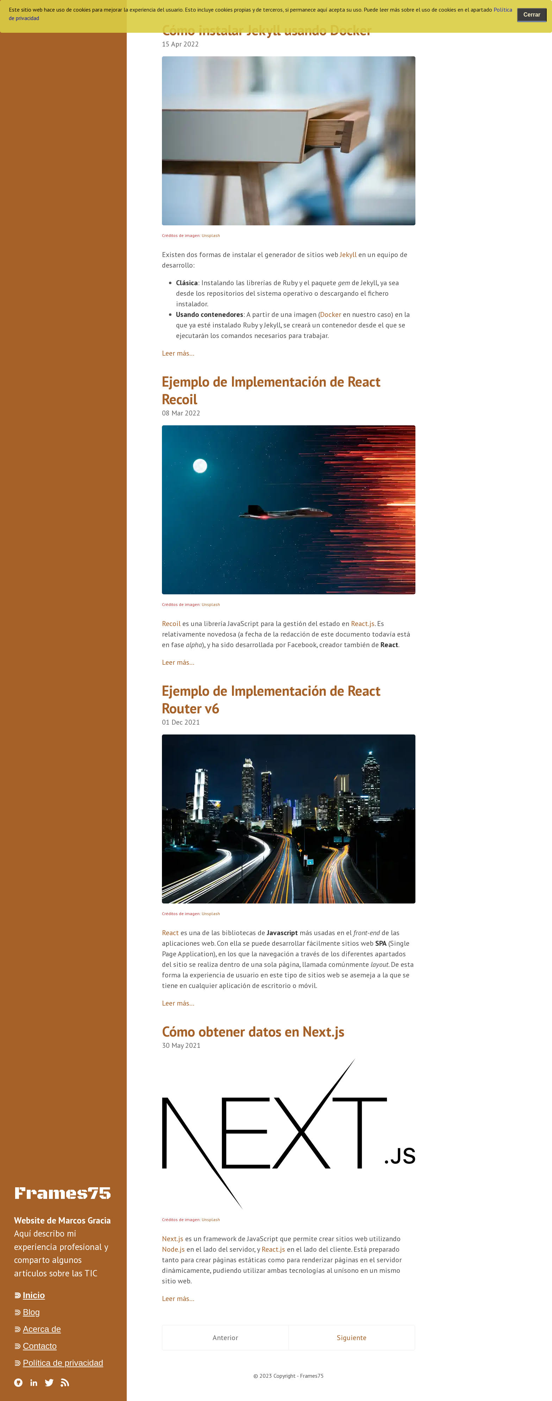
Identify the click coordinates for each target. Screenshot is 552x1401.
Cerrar (531, 15)
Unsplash (211, 235)
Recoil (171, 623)
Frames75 (63, 1194)
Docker (330, 314)
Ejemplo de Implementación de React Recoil (271, 390)
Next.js (172, 1238)
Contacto (40, 1346)
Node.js (173, 1249)
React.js (363, 623)
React (170, 932)
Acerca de (42, 1329)
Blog (31, 1312)
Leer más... (178, 353)
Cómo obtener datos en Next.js (253, 1031)
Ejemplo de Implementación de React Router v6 (271, 699)
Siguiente (351, 1337)
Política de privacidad (63, 1363)
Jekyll (348, 254)
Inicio (34, 1295)
